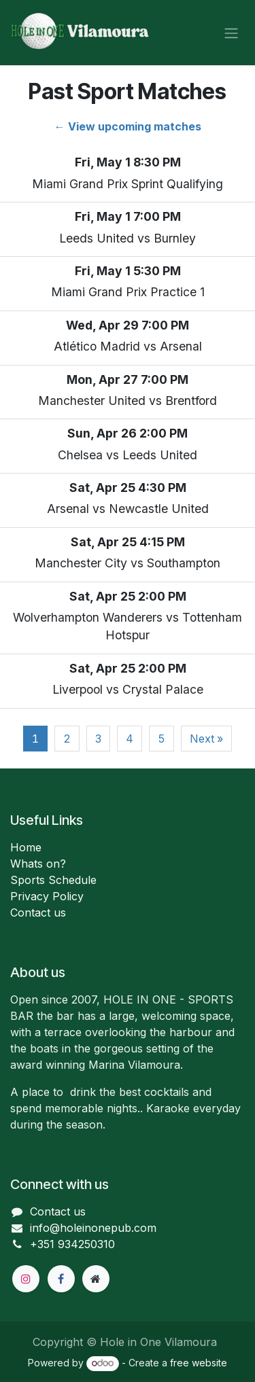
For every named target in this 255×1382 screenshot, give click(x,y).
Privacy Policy (47, 896)
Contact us (38, 912)
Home (25, 847)
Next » (206, 738)
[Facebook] (61, 1278)
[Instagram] (25, 1278)
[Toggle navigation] (231, 32)
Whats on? (38, 863)
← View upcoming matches (127, 126)
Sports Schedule (53, 880)
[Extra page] (95, 1278)
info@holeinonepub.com (93, 1228)
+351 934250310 (72, 1244)
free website (198, 1362)
